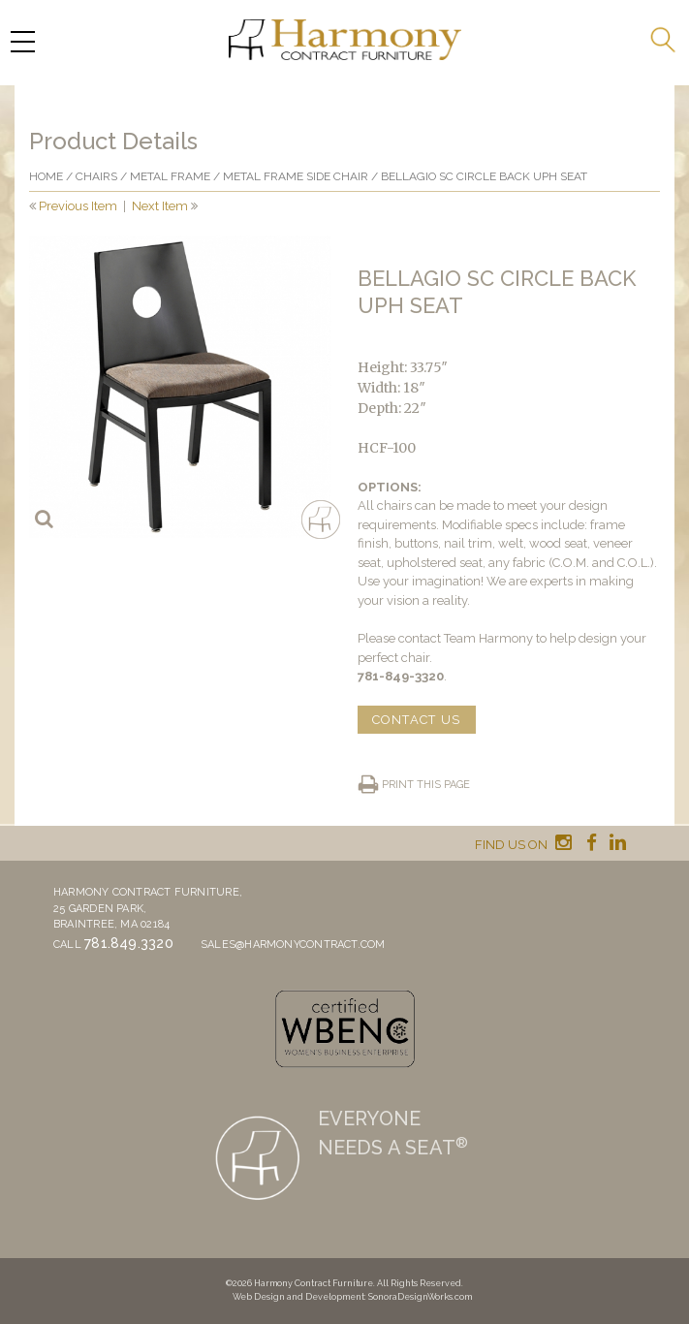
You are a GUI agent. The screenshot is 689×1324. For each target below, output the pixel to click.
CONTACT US (416, 719)
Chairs (96, 176)
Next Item (160, 206)
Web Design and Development (298, 1297)
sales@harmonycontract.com (293, 944)
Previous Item (78, 206)
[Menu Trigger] (22, 41)
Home (46, 176)
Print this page (426, 784)
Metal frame (170, 176)
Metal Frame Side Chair (295, 176)
